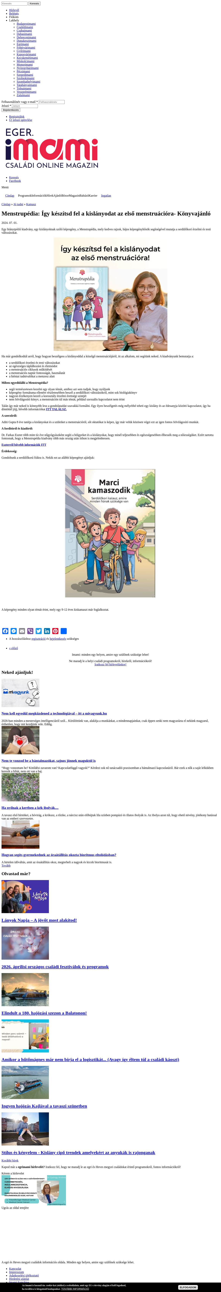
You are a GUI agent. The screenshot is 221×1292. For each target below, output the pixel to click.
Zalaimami (23, 95)
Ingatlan (106, 195)
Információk (38, 195)
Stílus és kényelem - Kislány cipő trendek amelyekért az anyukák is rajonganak (78, 1152)
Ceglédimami (25, 27)
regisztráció (38, 638)
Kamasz (31, 204)
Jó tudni (18, 204)
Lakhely (14, 20)
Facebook (15, 180)
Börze (65, 195)
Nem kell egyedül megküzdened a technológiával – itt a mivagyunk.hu (54, 713)
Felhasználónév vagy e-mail (20, 101)
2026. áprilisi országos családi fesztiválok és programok (55, 966)
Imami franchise (19, 1282)
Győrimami (24, 51)
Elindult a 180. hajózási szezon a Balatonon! (44, 1012)
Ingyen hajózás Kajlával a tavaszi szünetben (44, 1106)
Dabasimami (24, 34)
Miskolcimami (25, 61)
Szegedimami (25, 74)
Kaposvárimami (26, 54)
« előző (13, 648)
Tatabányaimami (27, 85)
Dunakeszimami (26, 40)
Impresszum (16, 1272)
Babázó (84, 195)
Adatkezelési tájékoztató (24, 1275)
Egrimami (23, 44)
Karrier (93, 195)
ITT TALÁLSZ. (56, 409)
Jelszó (6, 105)
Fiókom (14, 17)
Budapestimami (26, 23)
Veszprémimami (26, 91)
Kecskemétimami (27, 57)
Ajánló (57, 195)
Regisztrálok (16, 116)
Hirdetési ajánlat (19, 1278)
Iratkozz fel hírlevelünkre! (110, 664)
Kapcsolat (15, 1268)
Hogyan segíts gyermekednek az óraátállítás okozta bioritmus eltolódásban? (59, 855)
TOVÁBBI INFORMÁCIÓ (75, 1288)
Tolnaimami (24, 88)
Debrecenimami (26, 37)
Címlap (9, 195)
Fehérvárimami (26, 47)
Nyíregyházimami (28, 68)
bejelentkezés (58, 638)
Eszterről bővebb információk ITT (24, 444)
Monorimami (25, 64)
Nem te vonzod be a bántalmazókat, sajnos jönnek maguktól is (49, 761)
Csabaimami (24, 30)
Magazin (74, 195)
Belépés (14, 13)
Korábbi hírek (10, 1160)
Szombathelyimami (28, 81)
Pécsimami (23, 71)
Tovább (6, 865)
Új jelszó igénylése (20, 120)
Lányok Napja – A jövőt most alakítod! (39, 920)
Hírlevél (14, 10)
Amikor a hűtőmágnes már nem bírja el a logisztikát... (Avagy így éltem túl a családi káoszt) (90, 1059)
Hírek (49, 195)
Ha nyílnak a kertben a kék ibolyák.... (30, 808)
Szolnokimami (25, 78)
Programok (24, 195)
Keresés (14, 177)
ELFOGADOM (188, 1287)
